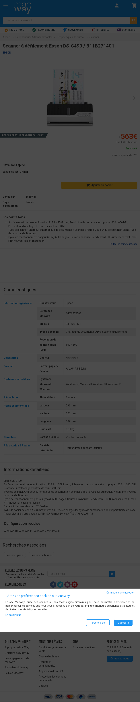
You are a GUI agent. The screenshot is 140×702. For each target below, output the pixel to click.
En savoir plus (13, 615)
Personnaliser (98, 623)
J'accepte (123, 623)
